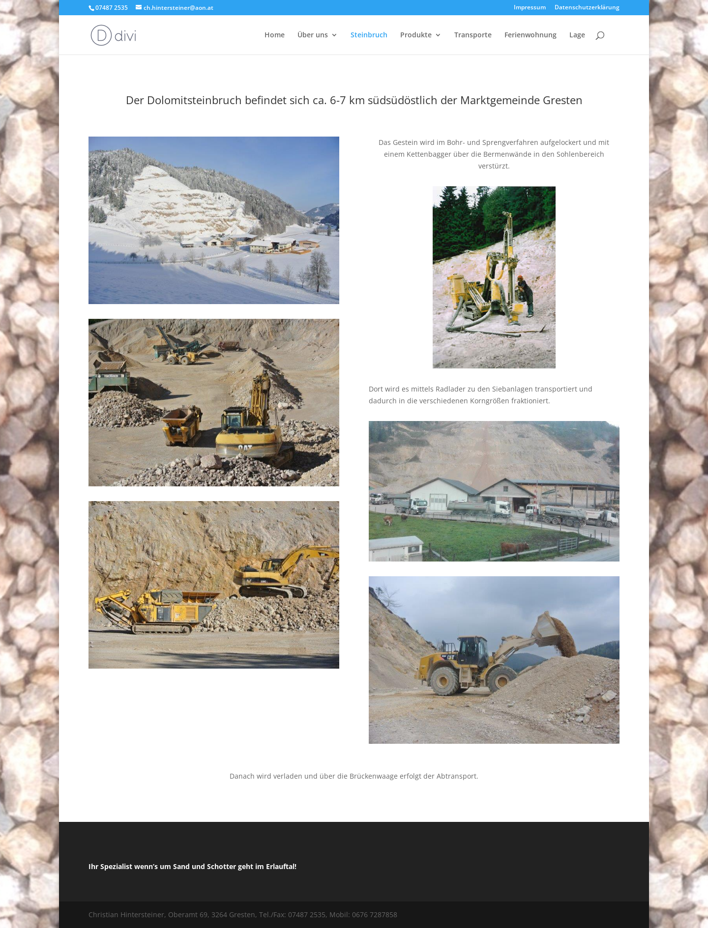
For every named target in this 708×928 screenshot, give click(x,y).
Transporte (473, 35)
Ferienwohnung (530, 35)
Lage (577, 35)
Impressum (530, 7)
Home (275, 35)
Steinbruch (369, 35)
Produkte (416, 35)
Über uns (312, 35)
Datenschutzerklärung (587, 7)
